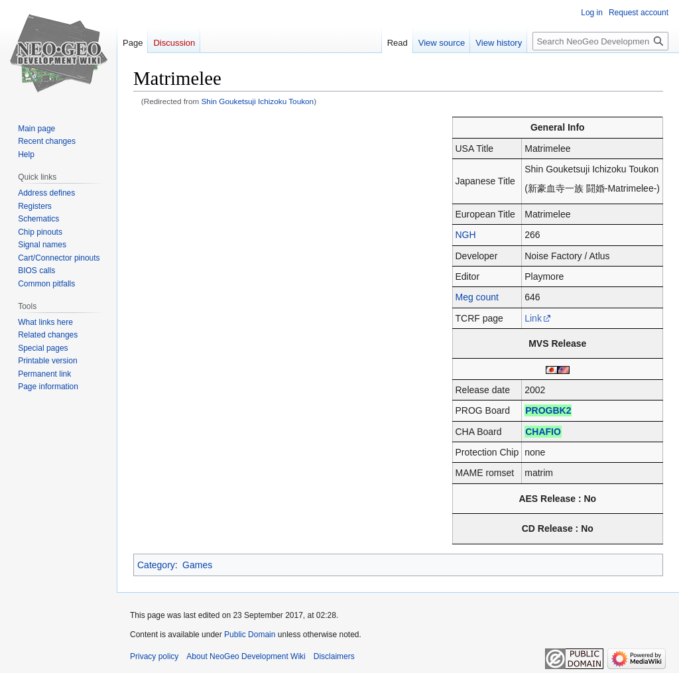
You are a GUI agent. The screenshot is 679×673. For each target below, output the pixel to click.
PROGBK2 (548, 410)
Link (533, 318)
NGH (466, 234)
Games (197, 565)
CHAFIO (543, 431)
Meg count (477, 297)
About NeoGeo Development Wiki (245, 656)
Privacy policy (154, 656)
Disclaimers (334, 656)
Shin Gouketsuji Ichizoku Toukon (258, 101)
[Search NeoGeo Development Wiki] (600, 41)
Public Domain (249, 634)
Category (156, 565)
